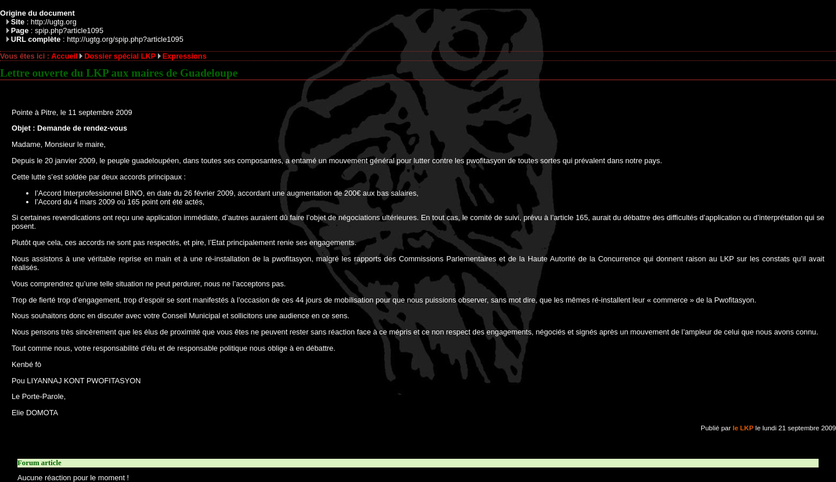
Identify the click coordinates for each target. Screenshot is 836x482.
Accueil (64, 56)
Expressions (185, 56)
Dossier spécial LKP (120, 56)
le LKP (743, 428)
